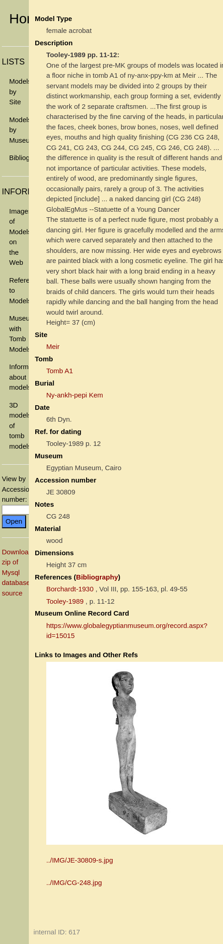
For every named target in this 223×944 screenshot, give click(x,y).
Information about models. (19, 377)
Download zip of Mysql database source (17, 572)
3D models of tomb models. (19, 425)
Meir (53, 346)
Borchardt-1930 (69, 589)
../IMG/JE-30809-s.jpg (79, 860)
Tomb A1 (59, 371)
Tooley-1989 (65, 601)
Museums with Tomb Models (19, 333)
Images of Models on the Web (19, 237)
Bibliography (19, 157)
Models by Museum (19, 130)
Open (13, 521)
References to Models (19, 290)
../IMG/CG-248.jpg (74, 882)
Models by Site (19, 91)
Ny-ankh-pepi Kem (74, 395)
